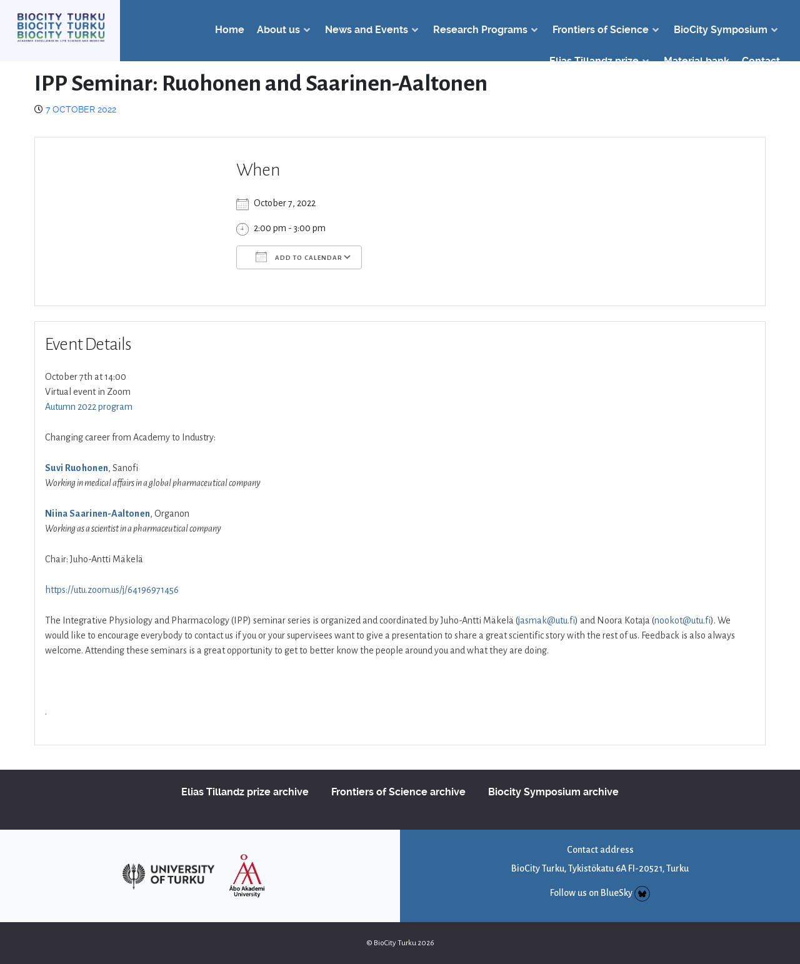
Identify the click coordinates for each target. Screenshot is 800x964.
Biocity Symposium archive (553, 792)
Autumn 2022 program (88, 407)
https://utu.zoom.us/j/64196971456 (112, 590)
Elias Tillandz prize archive (245, 792)
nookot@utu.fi (682, 620)
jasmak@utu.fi (546, 620)
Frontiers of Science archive (398, 792)
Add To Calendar (299, 256)
